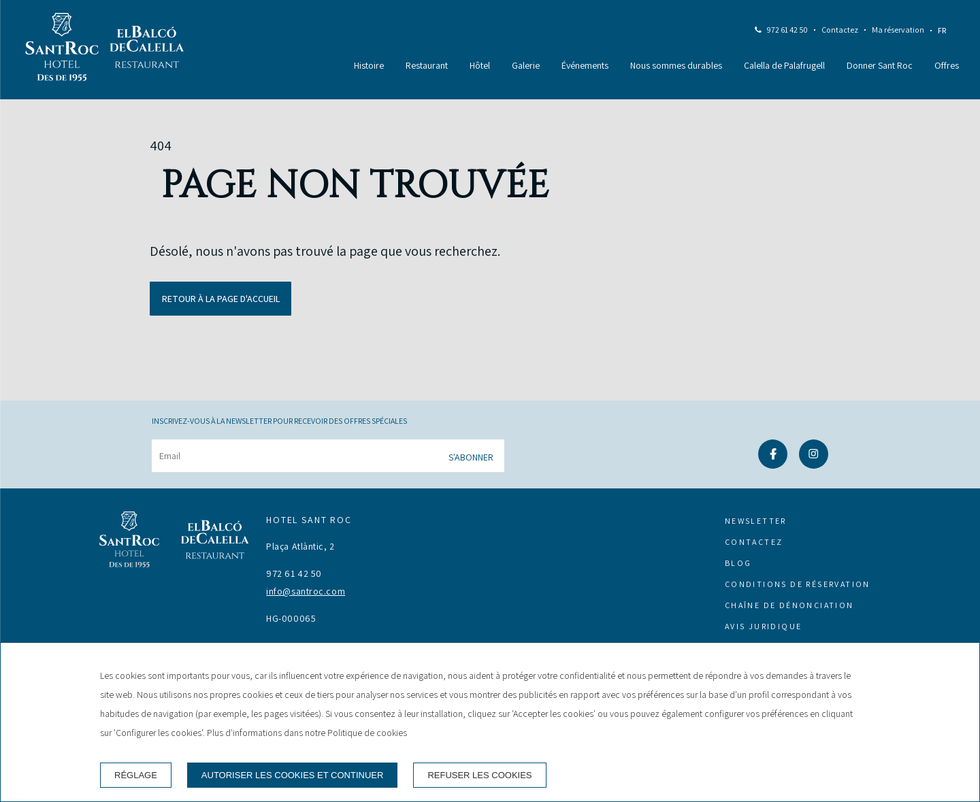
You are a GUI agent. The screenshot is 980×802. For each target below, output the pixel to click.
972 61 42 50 (787, 29)
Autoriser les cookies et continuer (292, 775)
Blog (738, 563)
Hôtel (480, 65)
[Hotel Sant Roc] (62, 49)
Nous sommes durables (676, 65)
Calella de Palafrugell (784, 65)
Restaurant (427, 65)
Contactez (839, 29)
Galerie (526, 65)
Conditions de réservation (797, 584)
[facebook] (772, 464)
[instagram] (813, 464)
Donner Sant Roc (880, 65)
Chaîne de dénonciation (789, 605)
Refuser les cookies (479, 775)
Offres (946, 65)
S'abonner (470, 457)
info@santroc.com (305, 591)
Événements (584, 65)
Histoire (369, 65)
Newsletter (756, 521)
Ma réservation (898, 29)
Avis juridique (763, 626)
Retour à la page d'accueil (221, 299)
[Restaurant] (147, 49)
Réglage (135, 775)
